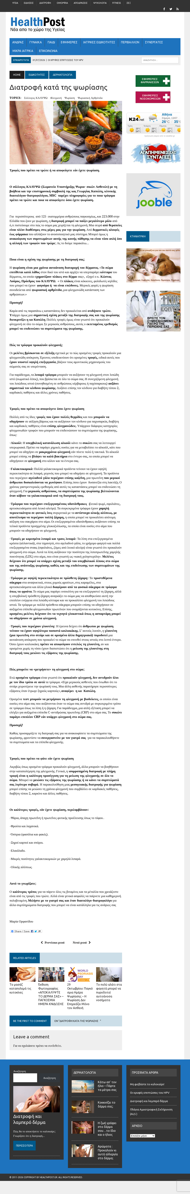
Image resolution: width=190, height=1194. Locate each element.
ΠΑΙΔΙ (51, 42)
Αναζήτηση (19, 1071)
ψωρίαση (70, 98)
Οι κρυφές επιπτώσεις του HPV (149, 1092)
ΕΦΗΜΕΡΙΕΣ (69, 42)
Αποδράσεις (81, 3)
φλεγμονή (56, 98)
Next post (82, 942)
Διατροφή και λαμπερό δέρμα (149, 1101)
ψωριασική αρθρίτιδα (90, 98)
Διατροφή (45, 3)
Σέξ (129, 3)
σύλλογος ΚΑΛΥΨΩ (36, 98)
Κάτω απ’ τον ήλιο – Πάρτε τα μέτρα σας (107, 1086)
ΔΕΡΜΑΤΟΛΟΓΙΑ (85, 1072)
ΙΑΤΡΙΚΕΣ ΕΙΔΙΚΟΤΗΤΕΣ (99, 42)
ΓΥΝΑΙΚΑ (35, 42)
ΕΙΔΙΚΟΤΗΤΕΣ (37, 74)
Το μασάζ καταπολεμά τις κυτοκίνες (20, 988)
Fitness (116, 3)
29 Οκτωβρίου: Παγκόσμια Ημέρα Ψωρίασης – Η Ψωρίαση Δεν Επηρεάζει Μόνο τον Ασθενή (80, 996)
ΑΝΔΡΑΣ (18, 42)
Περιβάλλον (130, 42)
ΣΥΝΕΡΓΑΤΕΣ (154, 42)
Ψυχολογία (100, 3)
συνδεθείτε (54, 1046)
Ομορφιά (62, 3)
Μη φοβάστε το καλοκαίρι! (147, 1084)
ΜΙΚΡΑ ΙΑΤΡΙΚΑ (23, 51)
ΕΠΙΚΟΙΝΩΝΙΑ (48, 51)
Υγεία (15, 3)
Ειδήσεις (29, 3)
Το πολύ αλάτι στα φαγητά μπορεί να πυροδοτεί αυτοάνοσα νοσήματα (109, 992)
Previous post (53, 942)
